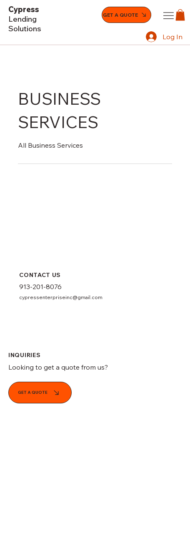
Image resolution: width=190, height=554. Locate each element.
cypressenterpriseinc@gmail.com (60, 297)
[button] (180, 14)
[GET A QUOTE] (126, 15)
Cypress (24, 19)
